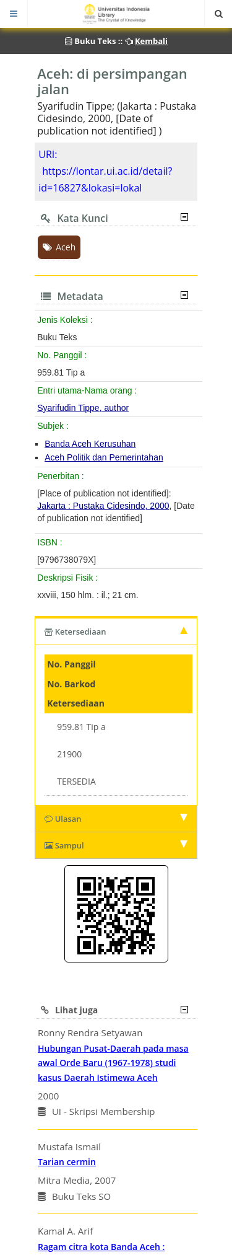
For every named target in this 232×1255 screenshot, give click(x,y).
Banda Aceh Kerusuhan (90, 444)
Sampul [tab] (116, 845)
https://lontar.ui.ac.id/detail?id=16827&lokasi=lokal (105, 179)
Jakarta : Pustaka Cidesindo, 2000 (103, 506)
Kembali (151, 40)
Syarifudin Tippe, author (83, 408)
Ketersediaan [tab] (116, 631)
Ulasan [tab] (116, 818)
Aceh (59, 247)
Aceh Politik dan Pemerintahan (104, 457)
